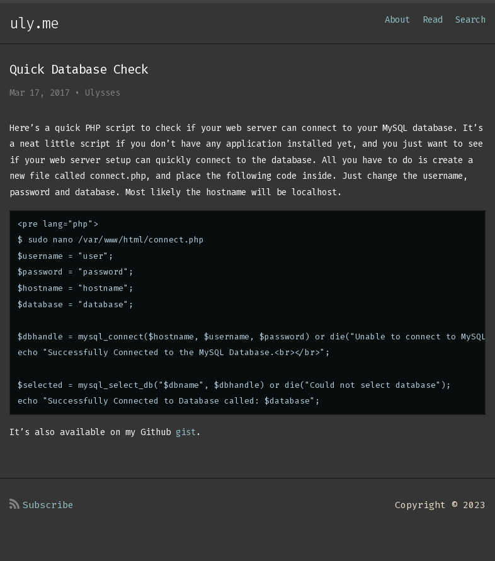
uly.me (34, 23)
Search (470, 20)
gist (186, 432)
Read (433, 20)
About (397, 20)
